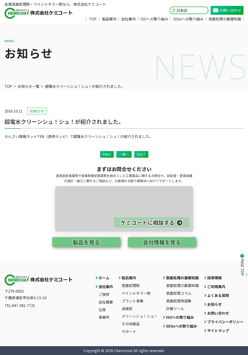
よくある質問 (218, 295)
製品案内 (109, 19)
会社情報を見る (162, 242)
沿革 (102, 309)
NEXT (141, 154)
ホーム (104, 277)
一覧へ (124, 154)
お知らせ (214, 304)
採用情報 (214, 277)
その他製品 (131, 323)
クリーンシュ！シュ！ (140, 316)
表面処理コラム (178, 293)
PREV (107, 154)
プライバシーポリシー (225, 321)
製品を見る (86, 242)
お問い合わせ (227, 10)
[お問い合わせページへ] (124, 209)
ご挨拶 (104, 294)
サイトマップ (218, 330)
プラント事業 (132, 301)
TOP (92, 19)
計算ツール (175, 308)
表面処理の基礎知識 (224, 19)
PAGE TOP (242, 267)
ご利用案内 (216, 286)
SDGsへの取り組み (188, 19)
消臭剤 (127, 308)
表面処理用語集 (178, 301)
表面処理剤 (131, 285)
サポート (129, 331)
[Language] (191, 10)
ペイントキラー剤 (136, 293)
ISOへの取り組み (154, 19)
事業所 (104, 317)
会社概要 (106, 302)
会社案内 (128, 19)
